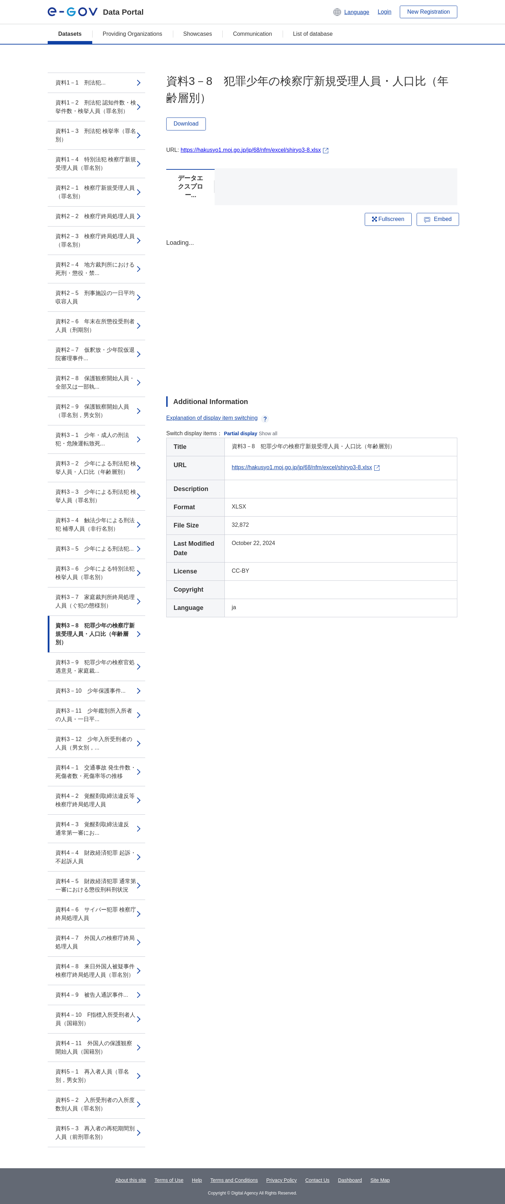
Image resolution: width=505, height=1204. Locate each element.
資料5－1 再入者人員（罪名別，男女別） (92, 1076)
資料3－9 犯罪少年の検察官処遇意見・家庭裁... (95, 666)
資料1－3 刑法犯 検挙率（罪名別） (95, 135)
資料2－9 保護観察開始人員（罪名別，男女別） (92, 411)
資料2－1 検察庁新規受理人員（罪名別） (95, 192)
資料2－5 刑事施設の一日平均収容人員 (95, 297)
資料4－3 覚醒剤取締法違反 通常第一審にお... (95, 828)
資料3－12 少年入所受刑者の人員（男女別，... (93, 743)
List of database (313, 34)
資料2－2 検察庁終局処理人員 (95, 216)
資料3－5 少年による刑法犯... (94, 549)
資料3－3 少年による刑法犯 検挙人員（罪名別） (95, 496)
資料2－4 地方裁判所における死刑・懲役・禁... (95, 269)
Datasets (70, 34)
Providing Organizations (132, 34)
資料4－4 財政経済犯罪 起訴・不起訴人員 (95, 857)
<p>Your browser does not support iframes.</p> (311, 311)
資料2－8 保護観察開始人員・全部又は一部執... (95, 382)
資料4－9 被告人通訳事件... (91, 995)
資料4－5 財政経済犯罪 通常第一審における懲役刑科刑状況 (95, 885)
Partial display (240, 433)
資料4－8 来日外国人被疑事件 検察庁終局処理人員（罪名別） (95, 970)
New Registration (428, 12)
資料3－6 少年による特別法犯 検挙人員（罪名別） (95, 573)
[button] (350, 11)
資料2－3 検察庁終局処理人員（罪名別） (95, 240)
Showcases (197, 34)
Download (186, 124)
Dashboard (350, 1180)
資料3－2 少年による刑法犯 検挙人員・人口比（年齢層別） (95, 467)
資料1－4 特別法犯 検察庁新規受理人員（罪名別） (95, 163)
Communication (252, 34)
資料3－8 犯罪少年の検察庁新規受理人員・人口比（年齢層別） (95, 634)
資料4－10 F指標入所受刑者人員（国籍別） (95, 1019)
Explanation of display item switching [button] (217, 418)
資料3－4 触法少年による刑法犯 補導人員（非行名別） (95, 524)
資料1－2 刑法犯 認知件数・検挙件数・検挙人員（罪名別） (95, 107)
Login (384, 12)
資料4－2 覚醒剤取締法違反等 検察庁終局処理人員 (97, 800)
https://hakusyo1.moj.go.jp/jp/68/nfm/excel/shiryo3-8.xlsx (251, 150)
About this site (130, 1180)
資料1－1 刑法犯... (80, 83)
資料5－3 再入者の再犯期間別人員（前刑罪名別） (95, 1132)
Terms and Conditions (234, 1180)
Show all (268, 433)
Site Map (380, 1180)
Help (197, 1180)
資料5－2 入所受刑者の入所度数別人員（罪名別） (95, 1104)
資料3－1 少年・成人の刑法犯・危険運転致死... (92, 439)
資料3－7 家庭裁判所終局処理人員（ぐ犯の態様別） (95, 601)
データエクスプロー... (190, 187)
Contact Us (317, 1180)
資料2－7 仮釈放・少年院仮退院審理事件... (95, 354)
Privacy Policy (281, 1180)
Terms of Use (169, 1180)
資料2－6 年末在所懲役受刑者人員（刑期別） (95, 325)
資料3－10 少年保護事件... (90, 691)
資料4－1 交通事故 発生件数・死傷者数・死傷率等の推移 (95, 772)
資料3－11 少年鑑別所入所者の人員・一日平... (93, 715)
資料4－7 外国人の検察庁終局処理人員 (95, 942)
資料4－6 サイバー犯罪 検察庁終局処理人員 (95, 914)
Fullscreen (388, 219)
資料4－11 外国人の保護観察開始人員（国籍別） (93, 1047)
